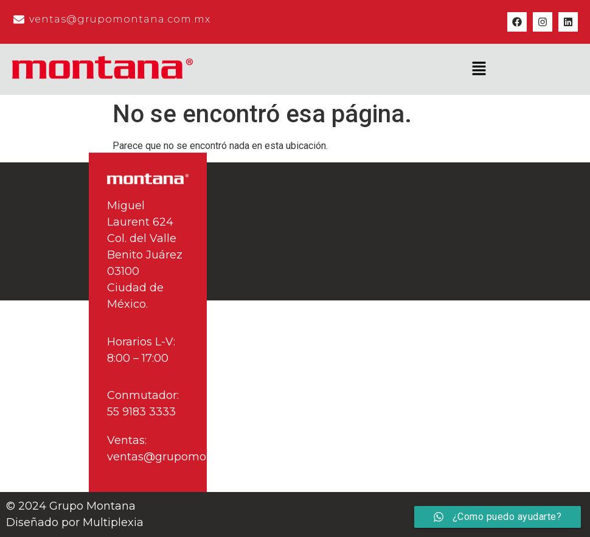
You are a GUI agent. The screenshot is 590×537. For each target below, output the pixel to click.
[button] (479, 69)
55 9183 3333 (141, 411)
